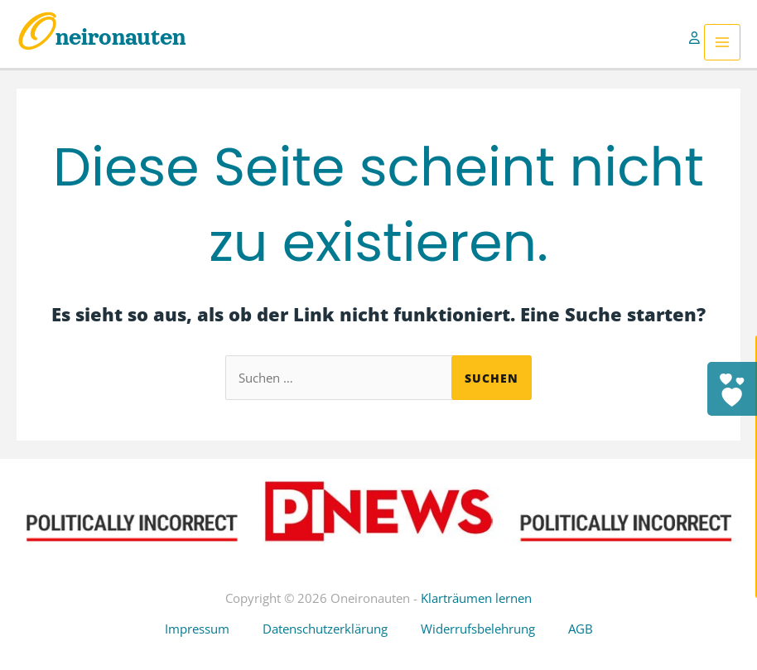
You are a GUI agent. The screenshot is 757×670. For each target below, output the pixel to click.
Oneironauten (101, 37)
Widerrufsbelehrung (478, 628)
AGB (580, 628)
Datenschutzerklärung (325, 628)
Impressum (197, 628)
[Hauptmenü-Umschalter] (722, 42)
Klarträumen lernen (476, 598)
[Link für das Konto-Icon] (696, 42)
